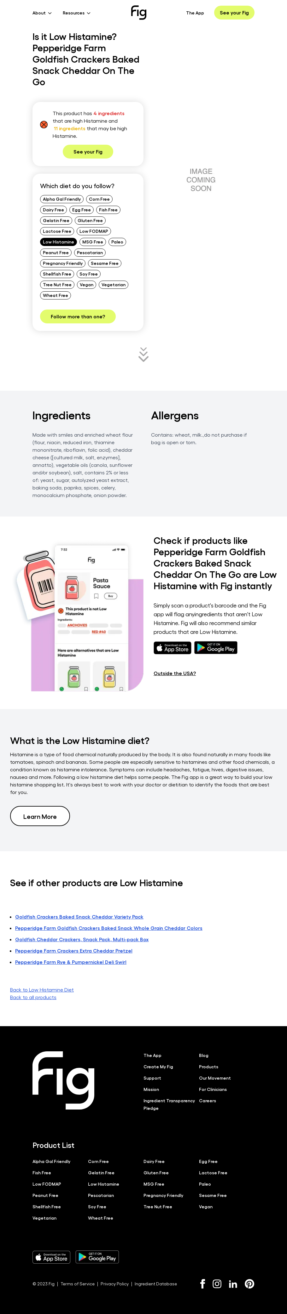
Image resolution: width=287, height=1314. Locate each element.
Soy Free (88, 273)
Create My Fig (158, 1066)
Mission (151, 1089)
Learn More (40, 816)
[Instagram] (217, 1283)
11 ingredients (69, 128)
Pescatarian (90, 252)
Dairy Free (53, 209)
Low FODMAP (93, 230)
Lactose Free (57, 230)
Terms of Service (78, 1283)
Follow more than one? (78, 316)
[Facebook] (202, 1284)
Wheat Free (55, 295)
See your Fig (234, 12)
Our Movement (215, 1077)
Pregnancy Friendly (63, 263)
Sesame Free (105, 263)
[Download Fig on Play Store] (97, 1257)
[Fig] (138, 12)
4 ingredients (109, 113)
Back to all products (33, 997)
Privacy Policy (115, 1283)
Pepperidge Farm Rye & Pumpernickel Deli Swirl (70, 962)
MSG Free (92, 241)
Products (208, 1066)
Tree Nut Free (57, 284)
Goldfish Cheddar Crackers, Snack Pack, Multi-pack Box (82, 939)
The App (195, 12)
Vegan (86, 284)
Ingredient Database (156, 1283)
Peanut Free (56, 252)
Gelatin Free (56, 220)
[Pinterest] (250, 1284)
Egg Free (81, 209)
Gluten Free (90, 220)
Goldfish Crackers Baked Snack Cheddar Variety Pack (79, 917)
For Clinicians (213, 1089)
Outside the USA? (175, 673)
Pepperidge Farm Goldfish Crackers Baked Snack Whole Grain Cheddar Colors (108, 928)
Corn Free (99, 198)
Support (152, 1077)
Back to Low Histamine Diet (42, 989)
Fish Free (108, 209)
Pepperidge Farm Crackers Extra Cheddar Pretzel (73, 950)
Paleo (117, 241)
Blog (203, 1055)
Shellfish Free (57, 273)
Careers (207, 1100)
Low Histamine (58, 241)
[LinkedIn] (233, 1284)
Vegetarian (114, 284)
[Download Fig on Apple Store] (51, 1257)
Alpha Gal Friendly (62, 198)
